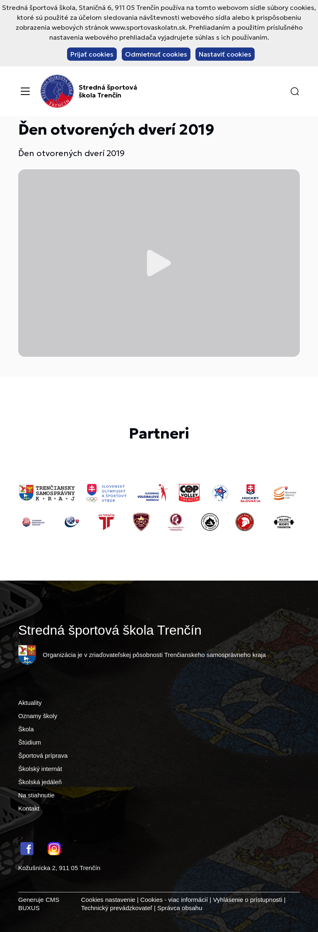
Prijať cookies (91, 54)
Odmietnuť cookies (156, 54)
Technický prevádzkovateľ (116, 907)
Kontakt (28, 808)
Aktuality (30, 702)
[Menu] (25, 91)
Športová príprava (42, 755)
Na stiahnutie (36, 795)
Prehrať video (159, 263)
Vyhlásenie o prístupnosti (247, 899)
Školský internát (40, 768)
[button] (294, 91)
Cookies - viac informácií (174, 899)
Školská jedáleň (40, 781)
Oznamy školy (37, 715)
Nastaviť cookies (225, 54)
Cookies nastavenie (108, 899)
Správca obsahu (179, 907)
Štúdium (29, 742)
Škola (26, 729)
